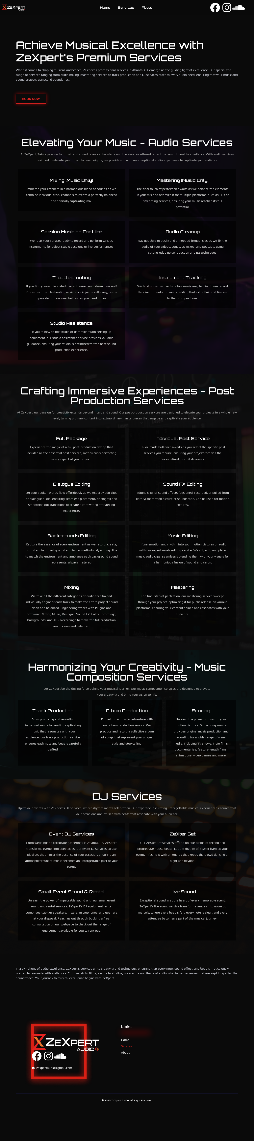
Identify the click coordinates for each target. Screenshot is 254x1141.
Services (126, 8)
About (147, 8)
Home (105, 8)
